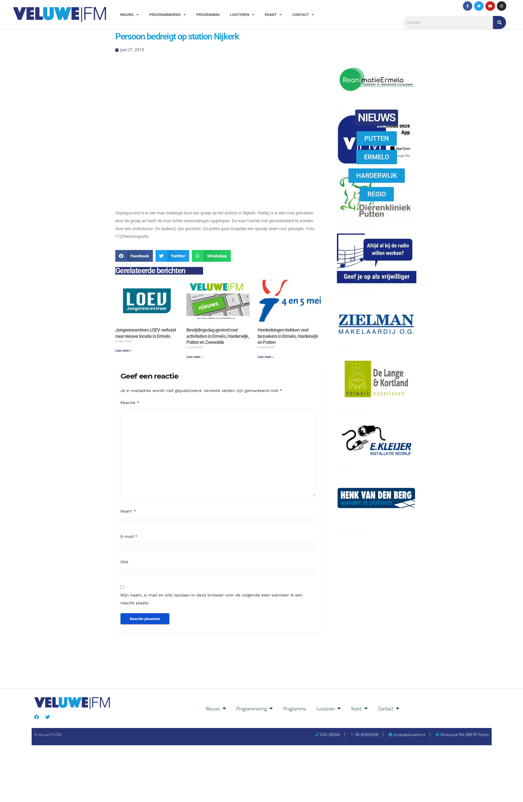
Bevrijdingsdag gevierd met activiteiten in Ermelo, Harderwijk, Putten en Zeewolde (217, 336)
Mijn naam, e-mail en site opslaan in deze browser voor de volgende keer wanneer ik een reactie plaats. (211, 599)
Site (124, 561)
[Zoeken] (499, 22)
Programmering (167, 14)
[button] (134, 256)
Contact (303, 14)
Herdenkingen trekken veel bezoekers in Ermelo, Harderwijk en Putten (287, 336)
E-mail (128, 536)
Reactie (129, 402)
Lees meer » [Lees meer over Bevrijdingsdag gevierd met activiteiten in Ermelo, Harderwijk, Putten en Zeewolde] (194, 357)
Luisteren (242, 14)
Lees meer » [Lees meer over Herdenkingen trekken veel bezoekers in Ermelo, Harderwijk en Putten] (265, 357)
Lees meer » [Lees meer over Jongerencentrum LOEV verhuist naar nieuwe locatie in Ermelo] (123, 350)
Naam (128, 511)
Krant (273, 14)
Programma (208, 15)
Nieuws (129, 14)
